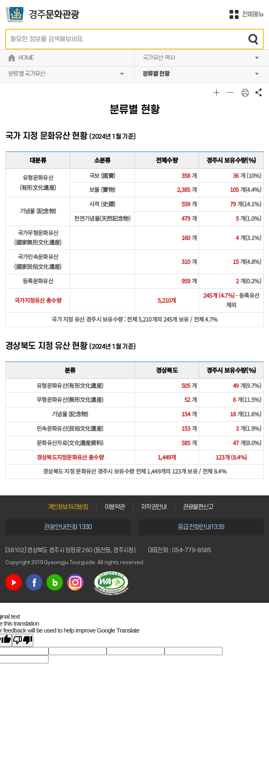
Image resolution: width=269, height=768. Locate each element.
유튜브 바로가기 (13, 582)
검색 (253, 39)
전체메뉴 (253, 14)
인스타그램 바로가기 (75, 582)
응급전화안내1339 (201, 527)
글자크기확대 (217, 92)
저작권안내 (154, 507)
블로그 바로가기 (54, 582)
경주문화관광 (42, 15)
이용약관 (114, 507)
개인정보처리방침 (68, 507)
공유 (259, 92)
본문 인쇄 (245, 92)
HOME (26, 57)
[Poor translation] (22, 640)
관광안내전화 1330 (68, 527)
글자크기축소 (231, 92)
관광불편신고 (198, 507)
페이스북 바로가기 (34, 582)
